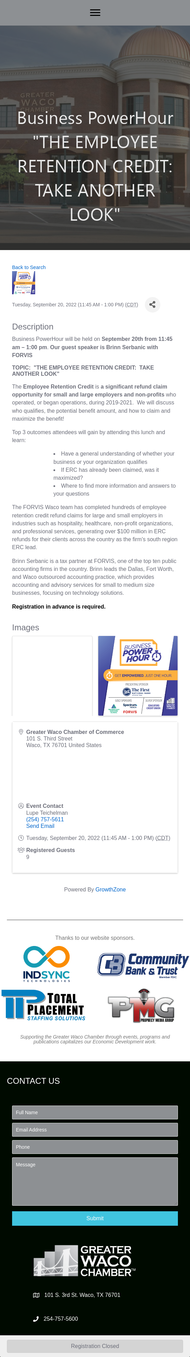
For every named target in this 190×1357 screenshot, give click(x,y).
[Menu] (95, 13)
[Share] (152, 305)
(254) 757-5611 (45, 819)
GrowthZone (111, 889)
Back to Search (29, 267)
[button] (95, 1218)
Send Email (40, 826)
